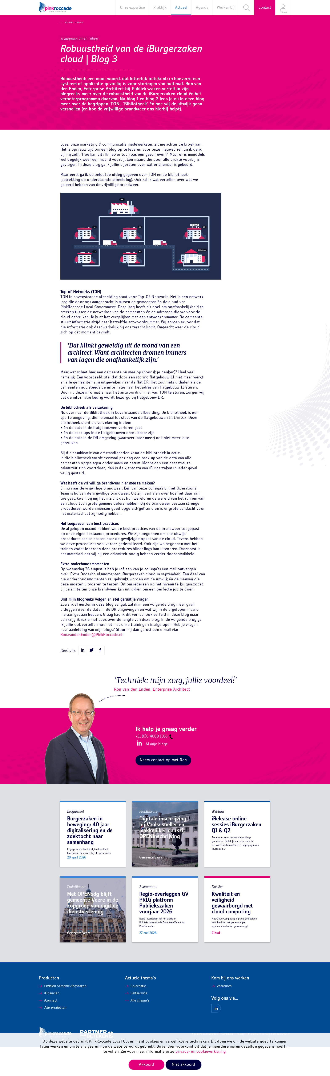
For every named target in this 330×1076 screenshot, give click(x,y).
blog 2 (188, 120)
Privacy (240, 1063)
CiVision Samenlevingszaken (62, 1015)
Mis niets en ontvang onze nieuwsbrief (269, 1063)
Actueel (67, 23)
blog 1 (167, 120)
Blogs (78, 23)
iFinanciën (49, 1022)
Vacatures (221, 1015)
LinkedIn (139, 773)
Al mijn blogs (157, 774)
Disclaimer (227, 1063)
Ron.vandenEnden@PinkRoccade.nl (91, 664)
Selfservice (136, 1022)
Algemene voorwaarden (205, 1063)
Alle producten (53, 1037)
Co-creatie (135, 1015)
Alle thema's (137, 1030)
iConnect (48, 1030)
